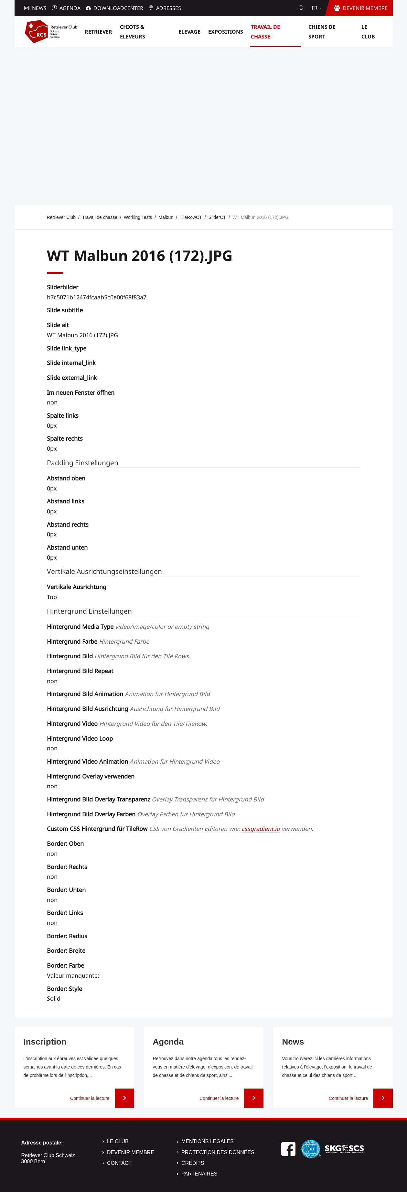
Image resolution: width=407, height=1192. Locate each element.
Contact (119, 1163)
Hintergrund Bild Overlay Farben (141, 814)
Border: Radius (67, 936)
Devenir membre (130, 1152)
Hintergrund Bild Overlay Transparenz (155, 799)
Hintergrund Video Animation (133, 761)
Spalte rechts (65, 438)
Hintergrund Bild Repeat (80, 671)
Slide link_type (66, 348)
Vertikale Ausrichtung (76, 587)
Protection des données (217, 1152)
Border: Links (65, 913)
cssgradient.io (260, 828)
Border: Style (64, 989)
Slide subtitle (65, 310)
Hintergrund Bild (118, 656)
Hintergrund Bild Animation (128, 694)
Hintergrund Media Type (128, 626)
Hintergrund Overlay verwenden (90, 776)
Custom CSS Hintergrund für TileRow (180, 828)
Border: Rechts (67, 867)
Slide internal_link (71, 363)
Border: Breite (66, 950)
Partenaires (199, 1173)
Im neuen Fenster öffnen (80, 392)
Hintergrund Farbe (98, 641)
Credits (192, 1163)
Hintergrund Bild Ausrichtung (133, 709)
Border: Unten (66, 890)
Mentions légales (207, 1141)
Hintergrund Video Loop (80, 738)
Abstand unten (67, 547)
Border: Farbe (65, 965)
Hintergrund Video (127, 723)
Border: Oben (65, 843)
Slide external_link (72, 377)
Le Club (118, 1141)
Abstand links (65, 501)
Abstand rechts (68, 524)
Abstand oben (66, 478)
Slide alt (58, 325)
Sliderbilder (62, 287)
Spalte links (63, 415)
